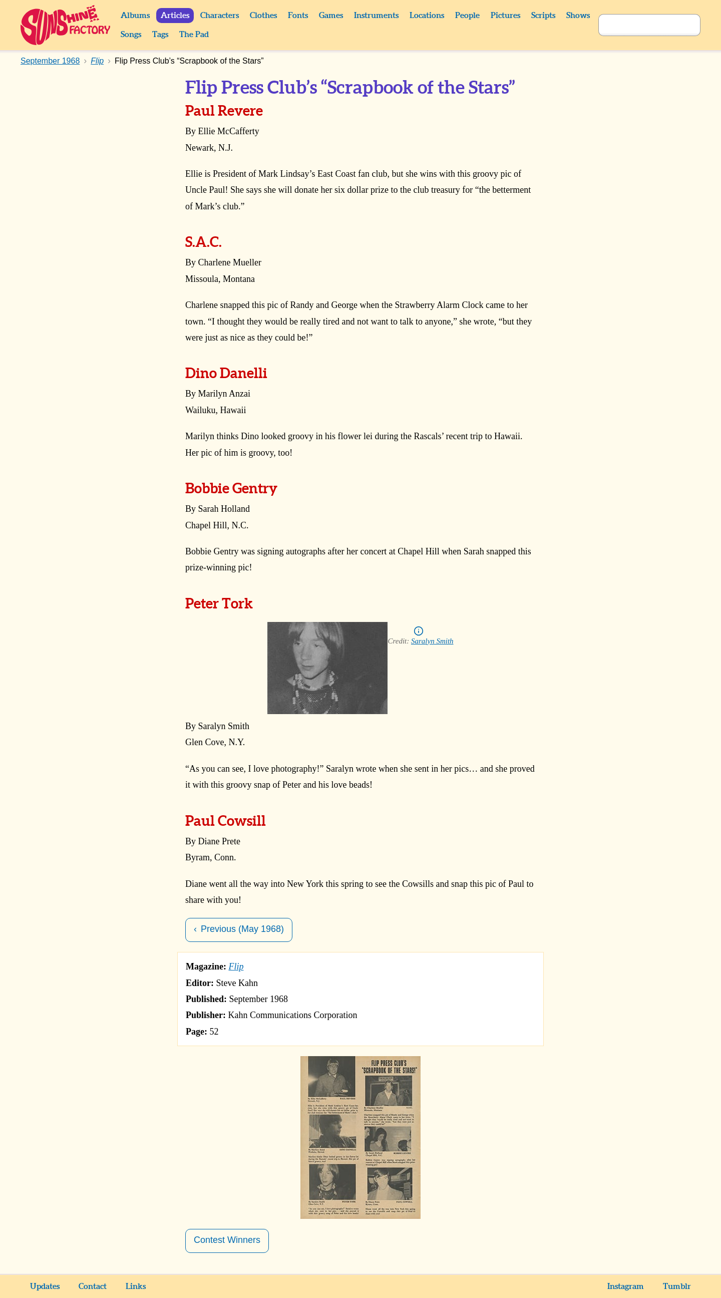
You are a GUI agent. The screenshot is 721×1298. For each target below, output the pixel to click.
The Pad (194, 35)
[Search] (638, 25)
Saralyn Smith (432, 641)
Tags (160, 35)
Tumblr (677, 1286)
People (467, 16)
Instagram (625, 1286)
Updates (45, 1286)
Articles (175, 16)
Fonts (298, 16)
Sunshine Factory (66, 25)
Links (136, 1286)
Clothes (263, 16)
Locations (427, 16)
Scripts (543, 16)
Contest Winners (227, 1240)
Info (419, 631)
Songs (131, 35)
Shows (578, 16)
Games (331, 16)
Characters (219, 16)
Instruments (376, 16)
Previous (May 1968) (242, 929)
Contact (93, 1286)
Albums (135, 16)
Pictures (505, 16)
